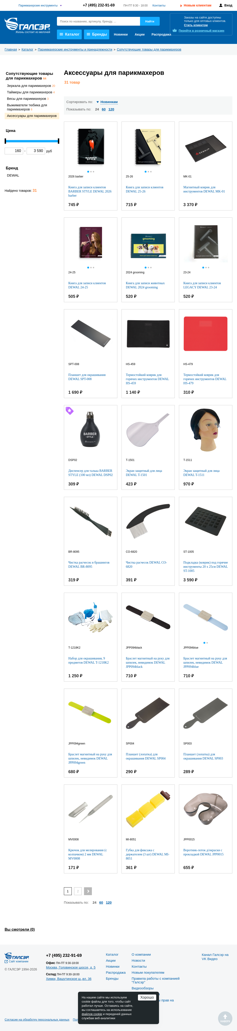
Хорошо (147, 997)
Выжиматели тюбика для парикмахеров (27, 107)
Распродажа (161, 34)
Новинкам (109, 102)
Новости (138, 960)
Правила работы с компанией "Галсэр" (156, 980)
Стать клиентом (196, 25)
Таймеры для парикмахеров (31, 92)
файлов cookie (92, 1014)
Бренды (97, 34)
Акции (140, 34)
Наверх (225, 1018)
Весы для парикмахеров (28, 99)
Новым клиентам (197, 5)
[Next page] (88, 891)
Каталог (69, 34)
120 (111, 109)
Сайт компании (18, 961)
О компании (141, 954)
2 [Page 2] (78, 891)
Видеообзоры (143, 988)
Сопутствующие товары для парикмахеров (29, 75)
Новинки (121, 34)
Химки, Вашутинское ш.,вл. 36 (68, 979)
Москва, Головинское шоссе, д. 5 (71, 967)
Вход (228, 5)
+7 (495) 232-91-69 (99, 5)
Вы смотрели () (20, 929)
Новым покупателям (148, 972)
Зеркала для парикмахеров (31, 86)
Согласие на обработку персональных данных (37, 1019)
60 (104, 109)
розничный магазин (201, 30)
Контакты (159, 5)
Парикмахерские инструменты (38, 5)
